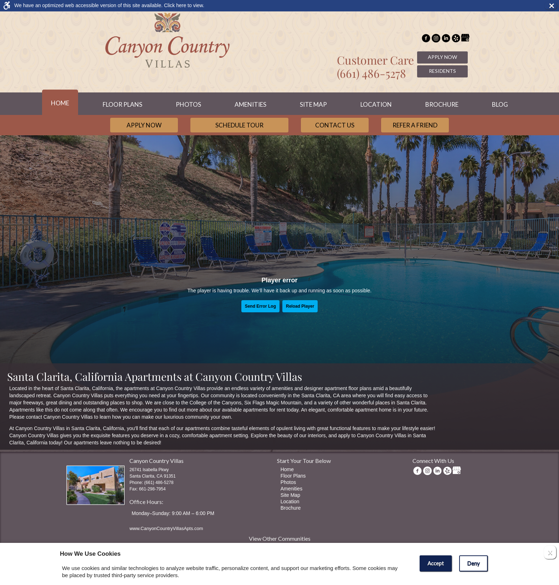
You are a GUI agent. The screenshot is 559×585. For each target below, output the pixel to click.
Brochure (441, 104)
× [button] (552, 6)
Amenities (250, 104)
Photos (188, 104)
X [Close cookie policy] (550, 552)
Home (60, 103)
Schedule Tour (239, 125)
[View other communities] (279, 540)
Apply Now (442, 57)
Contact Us (334, 125)
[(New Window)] (436, 39)
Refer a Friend (415, 125)
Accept (435, 563)
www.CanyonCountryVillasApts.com (166, 528)
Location (376, 104)
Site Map (313, 104)
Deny (473, 563)
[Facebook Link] (426, 39)
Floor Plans (122, 104)
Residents (442, 71)
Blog (500, 104)
